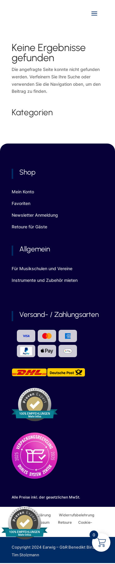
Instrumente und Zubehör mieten (45, 280)
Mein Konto (23, 191)
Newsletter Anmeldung (35, 215)
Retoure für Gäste (29, 226)
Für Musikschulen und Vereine (42, 268)
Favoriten (21, 203)
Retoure (68, 522)
